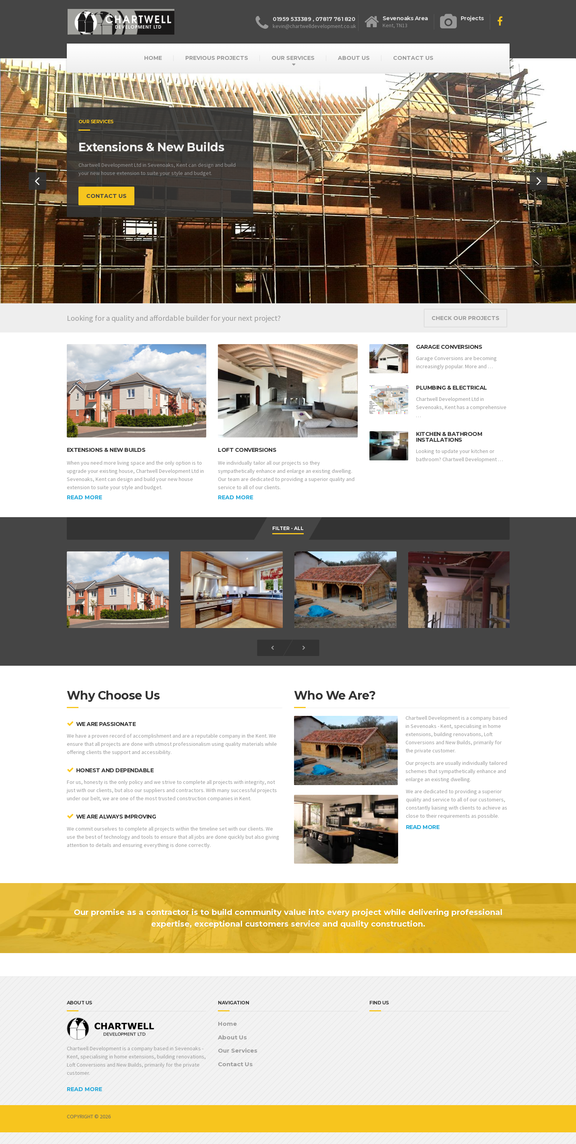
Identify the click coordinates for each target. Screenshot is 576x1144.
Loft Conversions (247, 449)
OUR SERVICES (293, 57)
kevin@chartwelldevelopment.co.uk (314, 26)
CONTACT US (413, 57)
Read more (84, 497)
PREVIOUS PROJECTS (216, 57)
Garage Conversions (449, 346)
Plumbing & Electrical (451, 387)
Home (227, 1023)
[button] (37, 181)
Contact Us (235, 1064)
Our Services (238, 1050)
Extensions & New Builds (106, 449)
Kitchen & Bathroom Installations (449, 436)
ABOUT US (354, 57)
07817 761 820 (335, 19)
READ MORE (423, 827)
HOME (153, 57)
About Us (232, 1037)
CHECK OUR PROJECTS (465, 318)
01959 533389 (292, 19)
